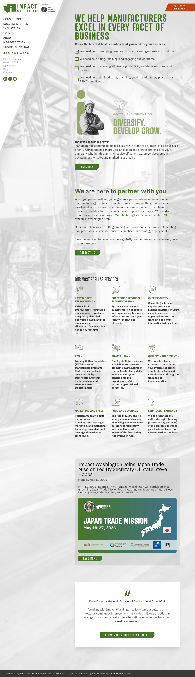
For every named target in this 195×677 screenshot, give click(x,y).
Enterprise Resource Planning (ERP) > (126, 299)
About (8, 37)
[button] (180, 7)
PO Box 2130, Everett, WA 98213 (73, 673)
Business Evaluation (19, 47)
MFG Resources (12, 59)
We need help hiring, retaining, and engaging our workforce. (115, 59)
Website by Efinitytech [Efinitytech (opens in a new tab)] (120, 673)
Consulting (12, 19)
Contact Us (87, 253)
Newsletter (9, 65)
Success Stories (15, 23)
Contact (7, 72)
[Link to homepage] (29, 8)
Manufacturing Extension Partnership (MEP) (142, 215)
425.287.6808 (16, 53)
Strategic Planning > (163, 410)
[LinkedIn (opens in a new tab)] (5, 79)
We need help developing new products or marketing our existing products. (125, 51)
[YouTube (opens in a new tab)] (15, 79)
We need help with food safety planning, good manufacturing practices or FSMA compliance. (124, 79)
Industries (11, 28)
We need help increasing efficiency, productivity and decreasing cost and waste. (123, 68)
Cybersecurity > (159, 298)
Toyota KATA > (121, 356)
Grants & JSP (10, 62)
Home (22, 673)
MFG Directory (14, 42)
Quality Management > (163, 356)
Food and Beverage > (126, 410)
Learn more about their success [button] (127, 635)
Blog (5, 69)
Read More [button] (90, 558)
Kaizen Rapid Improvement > (85, 299)
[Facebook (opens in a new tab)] (10, 79)
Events (8, 33)
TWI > (78, 356)
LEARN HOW (87, 167)
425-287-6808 (99, 673)
